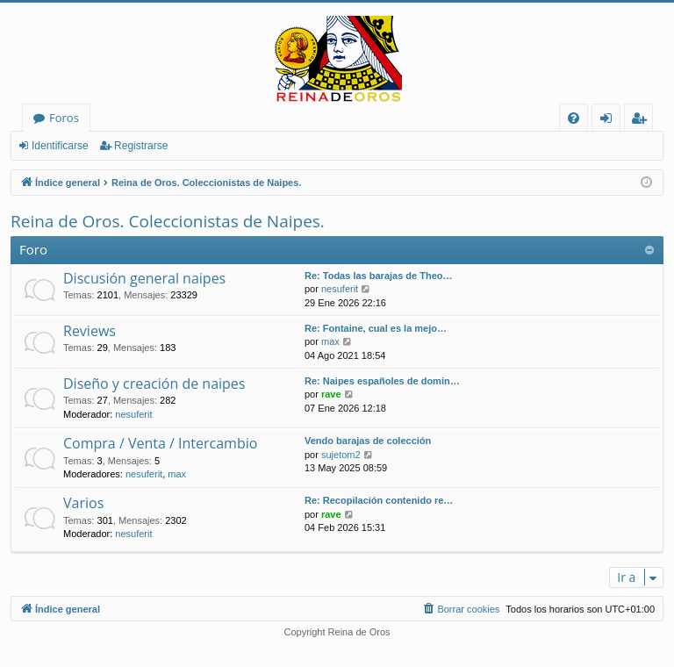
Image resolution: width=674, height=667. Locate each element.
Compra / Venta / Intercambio (160, 443)
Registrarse (141, 146)
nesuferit (339, 288)
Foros (64, 118)
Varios (83, 503)
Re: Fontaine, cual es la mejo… (376, 328)
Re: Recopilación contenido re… (379, 500)
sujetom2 (341, 454)
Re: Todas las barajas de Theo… (379, 275)
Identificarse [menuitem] (610, 121)
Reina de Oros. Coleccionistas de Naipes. (168, 221)
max (330, 341)
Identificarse (60, 146)
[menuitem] (573, 118)
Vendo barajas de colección (368, 440)
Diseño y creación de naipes (154, 383)
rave (331, 394)
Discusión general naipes (144, 278)
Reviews (89, 331)
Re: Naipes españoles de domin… (382, 381)
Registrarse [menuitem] (642, 121)
